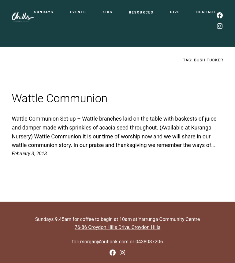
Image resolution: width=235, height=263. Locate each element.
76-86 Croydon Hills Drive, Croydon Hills (117, 227)
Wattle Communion (59, 98)
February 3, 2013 (29, 154)
